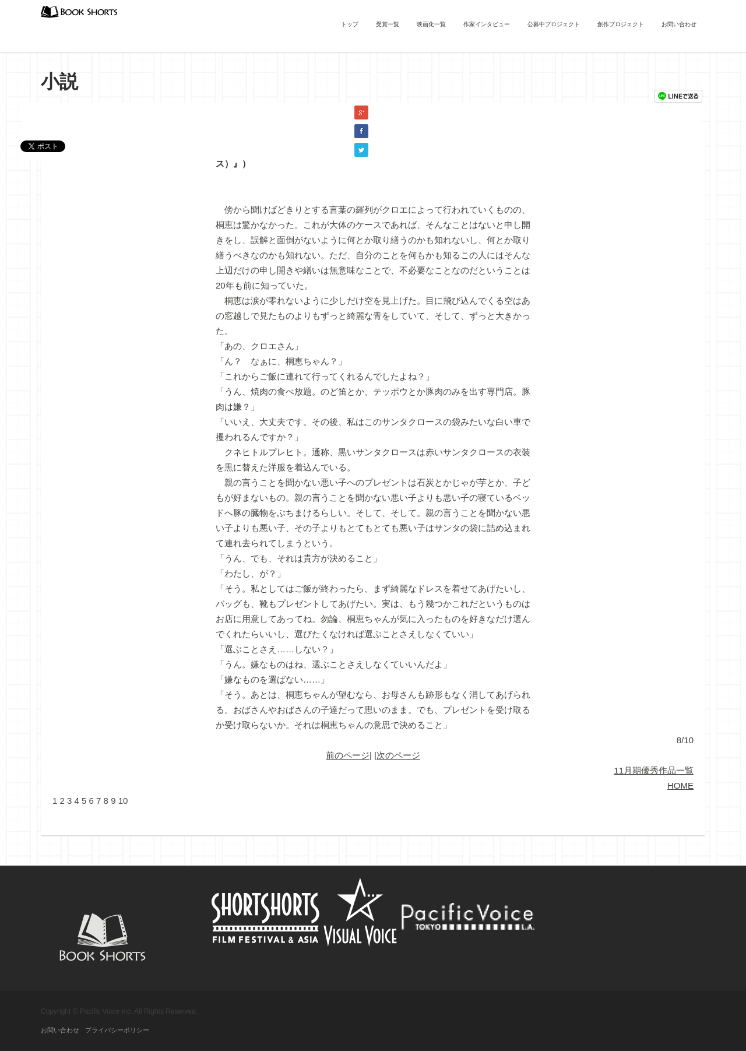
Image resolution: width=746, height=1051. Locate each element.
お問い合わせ (678, 24)
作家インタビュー (486, 24)
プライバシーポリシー (117, 1030)
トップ (349, 24)
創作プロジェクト (620, 24)
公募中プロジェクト (553, 24)
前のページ (348, 755)
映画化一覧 (431, 24)
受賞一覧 (387, 24)
